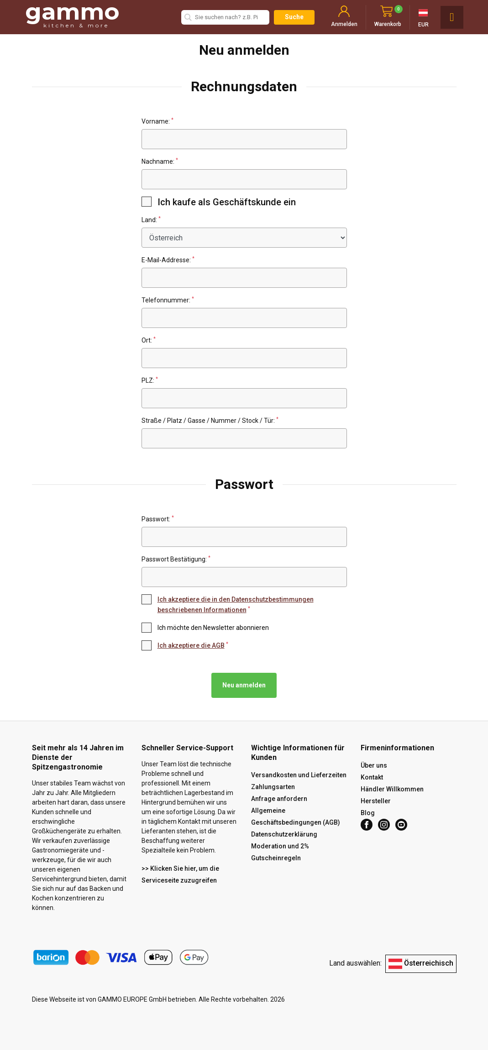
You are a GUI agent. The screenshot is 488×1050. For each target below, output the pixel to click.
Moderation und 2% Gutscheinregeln (280, 852)
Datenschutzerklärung (284, 834)
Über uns (374, 765)
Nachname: (160, 161)
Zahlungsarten (273, 786)
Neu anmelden (244, 685)
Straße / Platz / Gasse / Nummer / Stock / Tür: (210, 420)
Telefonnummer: (168, 300)
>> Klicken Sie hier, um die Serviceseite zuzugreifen (180, 874)
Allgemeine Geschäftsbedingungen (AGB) (295, 816)
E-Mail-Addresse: (168, 260)
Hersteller (376, 801)
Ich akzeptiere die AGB (191, 645)
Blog (368, 812)
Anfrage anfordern (279, 798)
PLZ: (150, 380)
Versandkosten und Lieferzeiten (298, 775)
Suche (294, 17)
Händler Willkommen (392, 789)
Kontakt (372, 777)
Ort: (149, 340)
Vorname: (157, 121)
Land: (151, 220)
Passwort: (158, 519)
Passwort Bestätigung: (176, 559)
